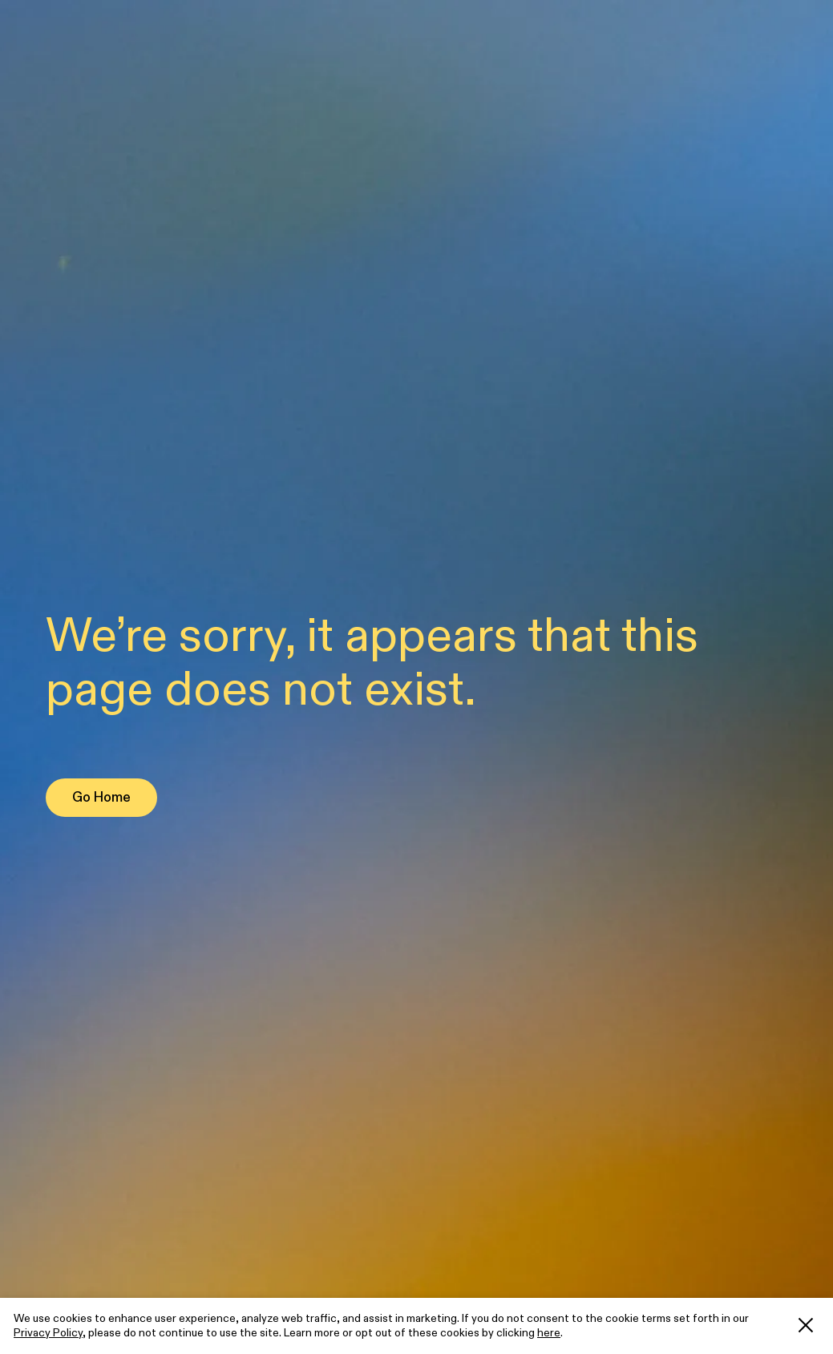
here (548, 1332)
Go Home (101, 797)
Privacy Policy (48, 1332)
